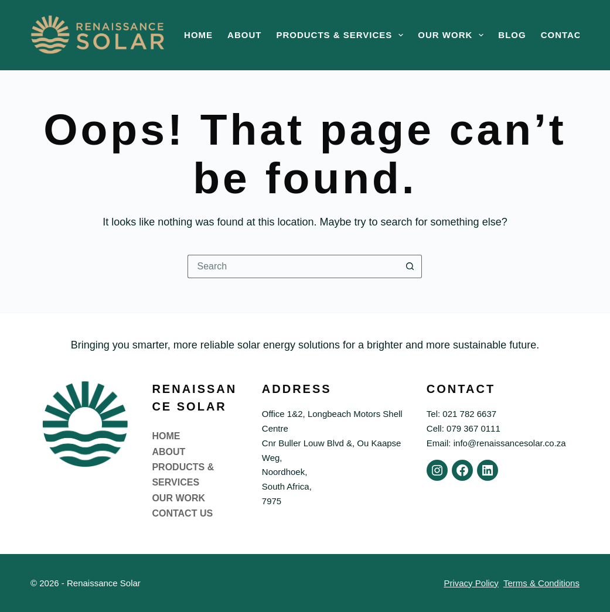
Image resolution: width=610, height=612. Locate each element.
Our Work (453, 35)
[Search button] (410, 266)
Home (198, 35)
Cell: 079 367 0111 (463, 428)
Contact (564, 35)
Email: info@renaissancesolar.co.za (496, 443)
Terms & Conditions (541, 583)
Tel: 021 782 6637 (461, 414)
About (244, 35)
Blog (512, 35)
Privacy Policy (471, 583)
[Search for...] (293, 266)
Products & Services (342, 35)
